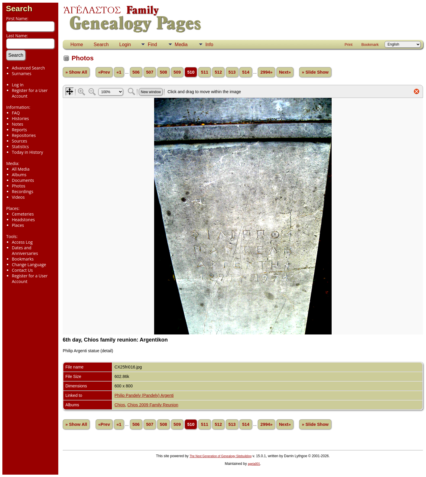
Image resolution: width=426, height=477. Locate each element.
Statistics (20, 146)
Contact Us (22, 270)
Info (209, 44)
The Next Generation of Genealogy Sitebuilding (221, 456)
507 (149, 72)
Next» (285, 72)
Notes (17, 124)
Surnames (21, 73)
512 (218, 72)
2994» (266, 72)
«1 (119, 72)
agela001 (254, 463)
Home (76, 44)
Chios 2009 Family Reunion (153, 404)
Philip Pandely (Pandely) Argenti (144, 395)
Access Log (22, 242)
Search (19, 8)
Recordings (22, 191)
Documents (23, 180)
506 (136, 72)
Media (181, 44)
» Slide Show (315, 72)
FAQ (16, 113)
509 (177, 72)
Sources (19, 141)
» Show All (76, 72)
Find (152, 44)
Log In (17, 85)
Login (125, 44)
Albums (19, 174)
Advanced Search (28, 68)
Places (18, 225)
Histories (20, 118)
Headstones (23, 219)
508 (163, 72)
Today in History (27, 152)
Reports (19, 129)
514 (245, 72)
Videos (18, 197)
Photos (18, 186)
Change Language (29, 264)
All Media (21, 169)
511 (204, 72)
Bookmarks (23, 259)
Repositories (24, 135)
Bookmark (370, 44)
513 (231, 72)
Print (349, 44)
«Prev (104, 72)
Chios (119, 404)
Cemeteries (23, 214)
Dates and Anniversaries (25, 250)
